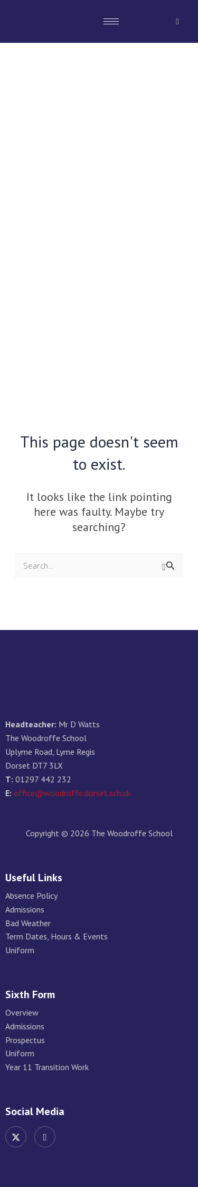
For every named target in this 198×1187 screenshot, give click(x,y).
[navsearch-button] (177, 21)
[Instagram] (44, 1136)
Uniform (19, 950)
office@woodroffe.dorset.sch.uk (72, 793)
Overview (22, 1012)
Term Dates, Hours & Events (56, 936)
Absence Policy (31, 895)
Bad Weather (28, 923)
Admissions (24, 909)
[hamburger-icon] (111, 21)
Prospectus (25, 1040)
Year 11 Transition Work (47, 1067)
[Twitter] (15, 1136)
